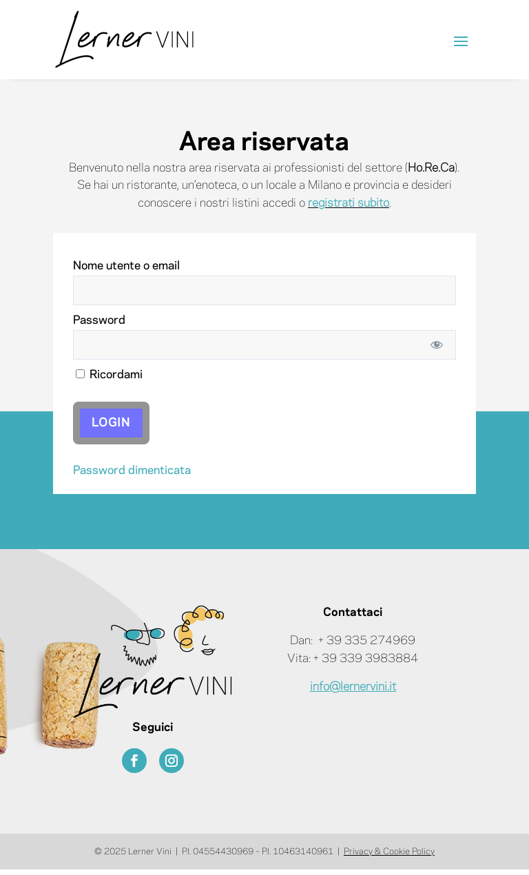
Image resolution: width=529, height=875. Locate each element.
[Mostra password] (436, 345)
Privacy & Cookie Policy (389, 851)
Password (99, 320)
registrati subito (348, 203)
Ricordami (109, 374)
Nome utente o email (126, 265)
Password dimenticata (132, 470)
